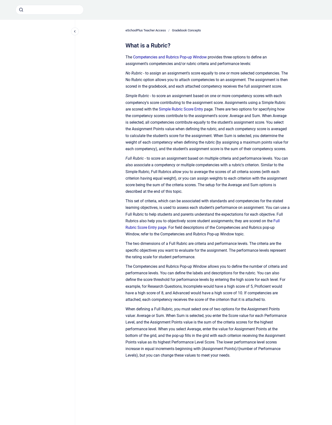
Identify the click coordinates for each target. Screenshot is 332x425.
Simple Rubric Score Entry (181, 109)
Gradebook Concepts (186, 30)
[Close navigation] (75, 31)
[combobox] (49, 9)
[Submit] (21, 10)
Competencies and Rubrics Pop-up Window (170, 57)
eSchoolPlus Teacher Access (146, 30)
